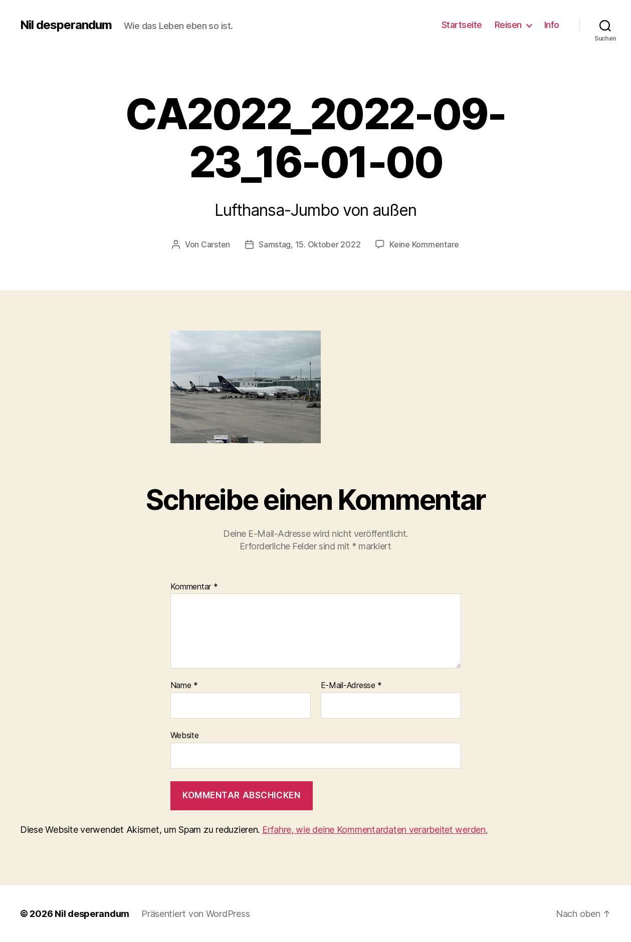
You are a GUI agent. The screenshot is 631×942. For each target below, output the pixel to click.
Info (551, 25)
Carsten (215, 244)
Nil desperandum (66, 25)
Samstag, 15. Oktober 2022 (309, 244)
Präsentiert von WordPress (195, 913)
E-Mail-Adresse (351, 685)
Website (184, 735)
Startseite (462, 25)
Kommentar (194, 586)
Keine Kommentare (424, 244)
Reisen (508, 25)
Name (184, 685)
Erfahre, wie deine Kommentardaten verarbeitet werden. (375, 829)
